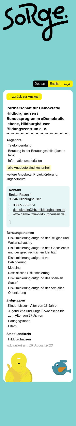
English (55, 83)
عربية (67, 83)
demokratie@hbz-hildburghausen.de (39, 209)
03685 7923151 (24, 205)
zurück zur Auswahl (26, 96)
